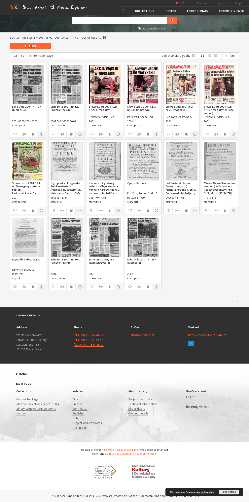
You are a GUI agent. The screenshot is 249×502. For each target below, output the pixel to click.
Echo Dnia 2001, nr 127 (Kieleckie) (26, 108)
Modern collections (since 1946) (37, 404)
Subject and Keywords (87, 423)
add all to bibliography (179, 56)
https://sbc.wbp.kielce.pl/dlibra (207, 335)
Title (75, 399)
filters (30, 46)
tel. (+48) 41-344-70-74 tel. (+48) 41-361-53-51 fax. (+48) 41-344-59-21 (89, 339)
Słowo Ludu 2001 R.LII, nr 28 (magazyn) (180, 108)
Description (80, 428)
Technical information (142, 404)
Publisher (78, 413)
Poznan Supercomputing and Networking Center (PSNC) (163, 496)
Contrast (202, 3)
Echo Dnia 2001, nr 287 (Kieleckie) (141, 261)
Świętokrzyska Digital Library (123, 449)
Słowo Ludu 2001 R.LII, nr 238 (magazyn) (141, 108)
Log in (190, 397)
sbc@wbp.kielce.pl (142, 335)
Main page (23, 383)
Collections (144, 11)
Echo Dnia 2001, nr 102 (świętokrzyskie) (65, 261)
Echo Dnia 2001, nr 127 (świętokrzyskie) (65, 108)
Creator (77, 404)
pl (184, 3)
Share (221, 3)
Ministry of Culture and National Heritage (131, 453)
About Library (198, 11)
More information (205, 492)
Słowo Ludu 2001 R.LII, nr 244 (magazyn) (103, 108)
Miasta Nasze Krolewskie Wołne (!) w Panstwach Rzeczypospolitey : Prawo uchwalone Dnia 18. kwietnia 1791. (220, 186)
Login (238, 3)
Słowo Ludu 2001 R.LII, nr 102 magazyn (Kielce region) (219, 110)
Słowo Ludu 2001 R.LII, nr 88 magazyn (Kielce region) (26, 186)
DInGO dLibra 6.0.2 (89, 496)
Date (75, 418)
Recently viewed (231, 11)
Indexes (170, 11)
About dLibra (136, 408)
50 (22, 55)
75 (29, 55)
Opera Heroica (136, 183)
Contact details (138, 413)
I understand (229, 492)
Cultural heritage (27, 399)
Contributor (80, 408)
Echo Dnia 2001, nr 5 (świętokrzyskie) (102, 261)
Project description (141, 399)
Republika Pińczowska (26, 259)
